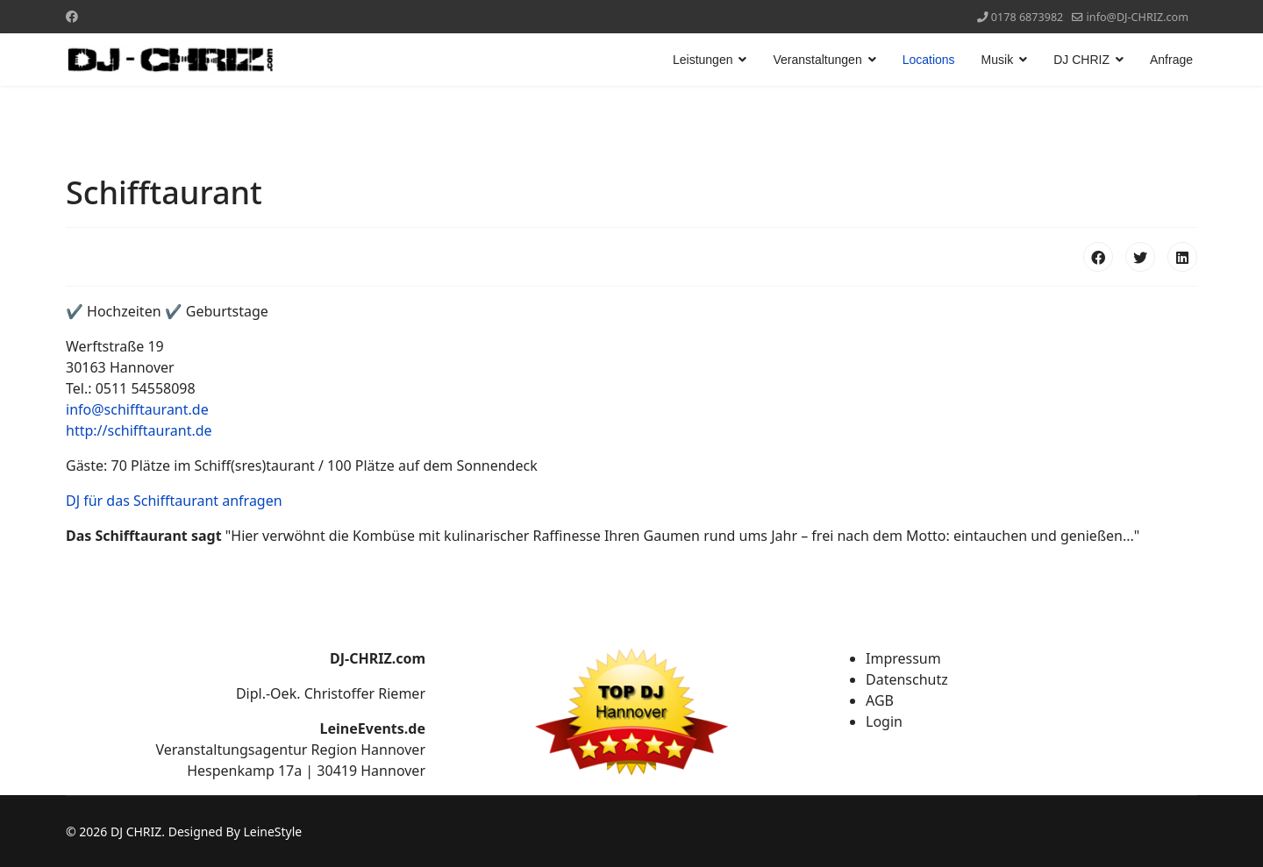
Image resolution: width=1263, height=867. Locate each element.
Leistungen (703, 60)
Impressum (903, 658)
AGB (880, 700)
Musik (997, 60)
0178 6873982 (1027, 17)
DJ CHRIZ (1081, 60)
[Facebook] (72, 16)
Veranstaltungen (817, 60)
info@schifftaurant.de (137, 409)
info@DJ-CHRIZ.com (1137, 17)
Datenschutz (907, 679)
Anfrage (1171, 60)
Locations (929, 60)
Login (884, 721)
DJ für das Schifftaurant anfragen (174, 500)
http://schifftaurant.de (139, 430)
